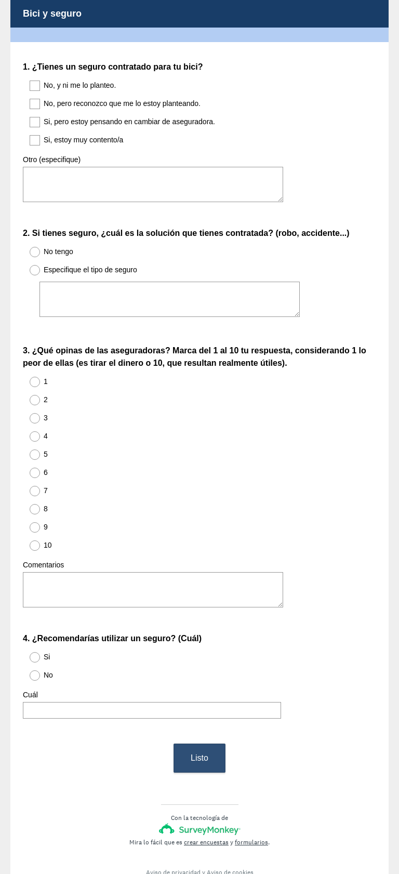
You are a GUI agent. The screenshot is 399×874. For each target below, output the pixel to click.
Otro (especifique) (52, 159)
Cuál (30, 667)
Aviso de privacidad (173, 835)
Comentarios (43, 546)
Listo (199, 720)
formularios (251, 805)
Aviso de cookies (230, 835)
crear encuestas (206, 805)
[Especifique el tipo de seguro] (169, 290)
